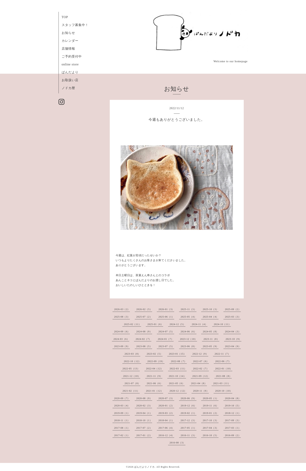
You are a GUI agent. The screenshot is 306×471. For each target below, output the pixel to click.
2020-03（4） (122, 405)
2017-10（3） (211, 420)
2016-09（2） (233, 435)
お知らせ (68, 32)
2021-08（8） (224, 376)
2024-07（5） (166, 331)
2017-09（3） (233, 420)
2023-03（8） (132, 353)
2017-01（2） (144, 435)
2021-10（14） (177, 376)
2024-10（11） (222, 324)
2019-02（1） (188, 413)
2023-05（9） (211, 346)
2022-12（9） (200, 353)
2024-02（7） (143, 339)
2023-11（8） (211, 339)
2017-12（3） (188, 420)
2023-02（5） (155, 353)
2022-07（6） (201, 361)
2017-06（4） (166, 427)
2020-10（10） (223, 390)
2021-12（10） (131, 376)
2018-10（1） (144, 420)
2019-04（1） (144, 413)
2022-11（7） (222, 353)
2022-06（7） (223, 361)
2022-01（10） (223, 368)
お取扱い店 (70, 80)
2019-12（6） (188, 405)
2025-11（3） (188, 309)
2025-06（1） (166, 316)
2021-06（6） (155, 383)
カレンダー (70, 40)
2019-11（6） (211, 405)
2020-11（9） (201, 390)
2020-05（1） (211, 398)
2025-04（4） (211, 316)
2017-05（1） (188, 427)
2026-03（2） (122, 309)
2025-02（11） (132, 324)
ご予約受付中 (72, 56)
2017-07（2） (144, 427)
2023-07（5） (166, 346)
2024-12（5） (177, 324)
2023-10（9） (233, 339)
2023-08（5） (144, 346)
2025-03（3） (233, 316)
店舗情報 (68, 48)
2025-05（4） (188, 316)
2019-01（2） (211, 413)
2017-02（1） (122, 435)
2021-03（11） (221, 383)
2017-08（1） (122, 427)
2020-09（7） (122, 398)
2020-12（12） (178, 390)
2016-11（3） (188, 435)
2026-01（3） (166, 309)
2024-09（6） (122, 331)
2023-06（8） (188, 346)
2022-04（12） (154, 368)
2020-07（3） (166, 398)
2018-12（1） (233, 413)
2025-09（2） (233, 309)
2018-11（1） (122, 420)
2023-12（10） (188, 339)
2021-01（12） (154, 390)
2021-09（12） (200, 376)
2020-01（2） (166, 405)
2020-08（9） (144, 398)
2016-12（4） (166, 435)
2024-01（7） (166, 339)
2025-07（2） (144, 316)
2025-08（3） (122, 316)
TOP (65, 17)
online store (70, 64)
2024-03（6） (121, 339)
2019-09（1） (122, 413)
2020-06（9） (188, 398)
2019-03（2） (166, 413)
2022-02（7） (201, 368)
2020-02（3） (144, 405)
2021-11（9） (155, 376)
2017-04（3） (211, 427)
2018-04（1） (166, 420)
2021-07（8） (132, 383)
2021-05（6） (177, 383)
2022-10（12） (132, 361)
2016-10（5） (211, 435)
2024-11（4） (199, 324)
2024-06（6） (188, 331)
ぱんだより (70, 72)
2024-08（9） (144, 331)
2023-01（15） (177, 353)
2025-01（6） (155, 324)
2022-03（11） (178, 368)
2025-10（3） (211, 309)
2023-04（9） (233, 346)
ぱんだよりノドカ (144, 466)
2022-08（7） (179, 361)
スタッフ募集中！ (75, 25)
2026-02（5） (144, 309)
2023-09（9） (122, 346)
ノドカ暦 (68, 88)
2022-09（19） (156, 361)
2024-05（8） (211, 331)
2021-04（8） (199, 383)
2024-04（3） (233, 331)
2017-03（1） (233, 427)
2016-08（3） (177, 442)
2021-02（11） (131, 390)
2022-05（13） (131, 368)
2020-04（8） (233, 398)
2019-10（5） (233, 405)
